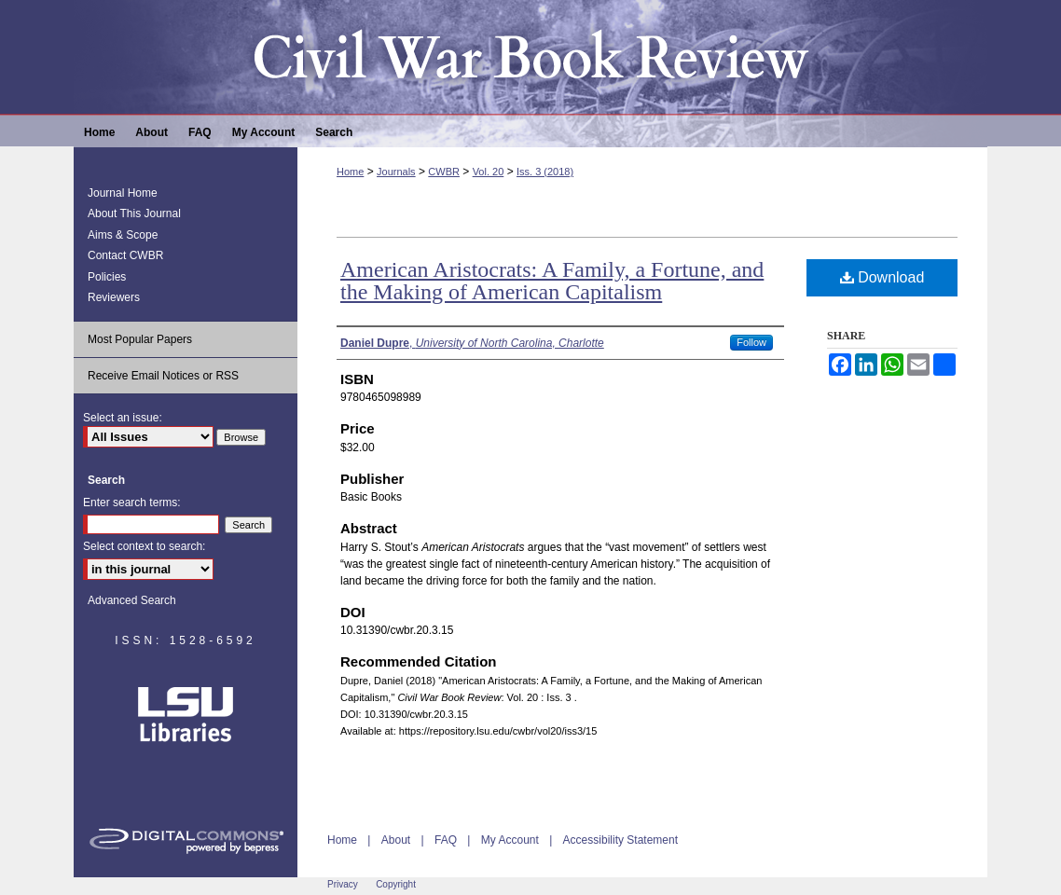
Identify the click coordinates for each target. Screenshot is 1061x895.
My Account (510, 840)
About (395, 840)
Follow (751, 342)
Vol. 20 (488, 171)
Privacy (342, 884)
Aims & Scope (123, 234)
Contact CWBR (125, 255)
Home (350, 171)
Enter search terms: (132, 502)
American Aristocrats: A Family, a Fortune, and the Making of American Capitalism (552, 280)
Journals (396, 171)
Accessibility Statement (620, 840)
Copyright (396, 884)
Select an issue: (122, 417)
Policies (107, 276)
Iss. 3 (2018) (545, 171)
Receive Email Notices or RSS (163, 375)
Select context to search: (144, 546)
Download (882, 277)
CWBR (444, 171)
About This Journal (134, 213)
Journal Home (123, 193)
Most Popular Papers (140, 339)
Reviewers (114, 297)
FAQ (445, 840)
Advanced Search (132, 600)
